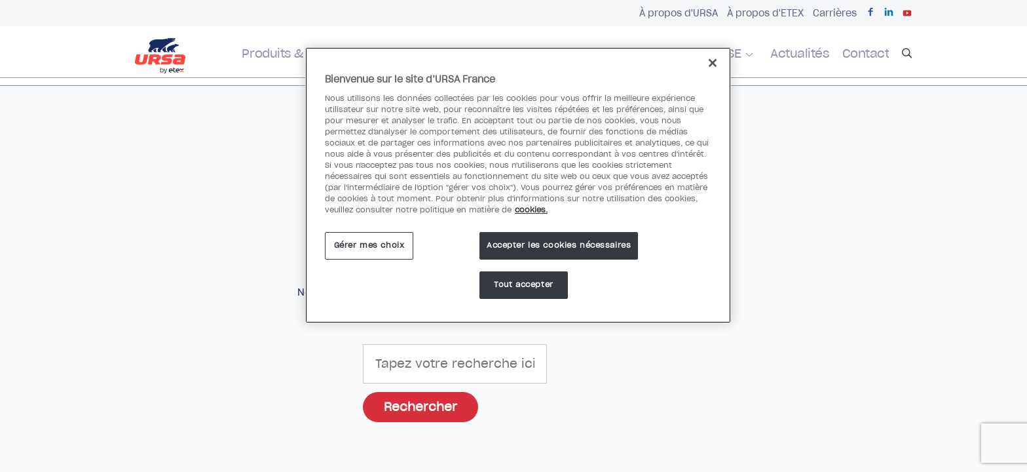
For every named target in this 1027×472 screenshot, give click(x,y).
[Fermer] (712, 63)
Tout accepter (523, 284)
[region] (518, 185)
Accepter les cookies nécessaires (559, 245)
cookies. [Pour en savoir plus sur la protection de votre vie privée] (531, 209)
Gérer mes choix (369, 245)
